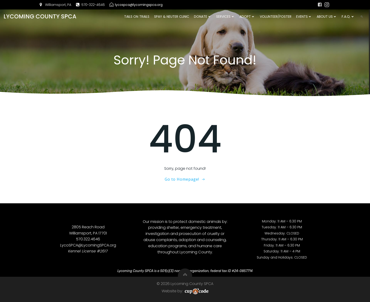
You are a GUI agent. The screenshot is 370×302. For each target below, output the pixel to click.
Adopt (247, 16)
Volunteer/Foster (275, 16)
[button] (361, 16)
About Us (327, 16)
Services (225, 16)
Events (304, 16)
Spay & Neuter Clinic (171, 16)
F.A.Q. (348, 16)
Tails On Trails (136, 16)
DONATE (202, 16)
